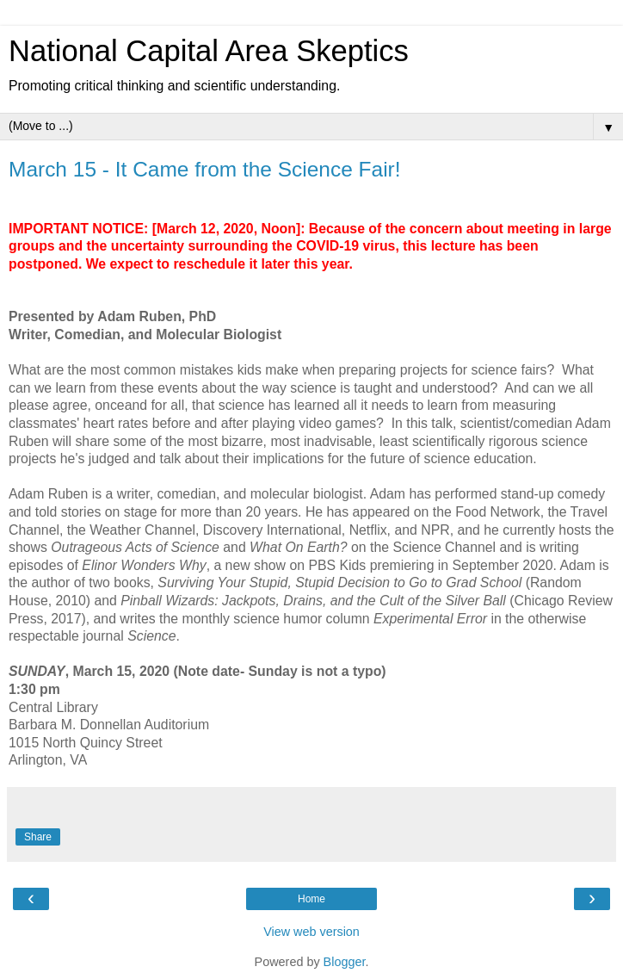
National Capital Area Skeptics (209, 50)
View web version (311, 932)
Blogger (345, 962)
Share (38, 837)
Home (311, 899)
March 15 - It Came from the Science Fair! (205, 169)
